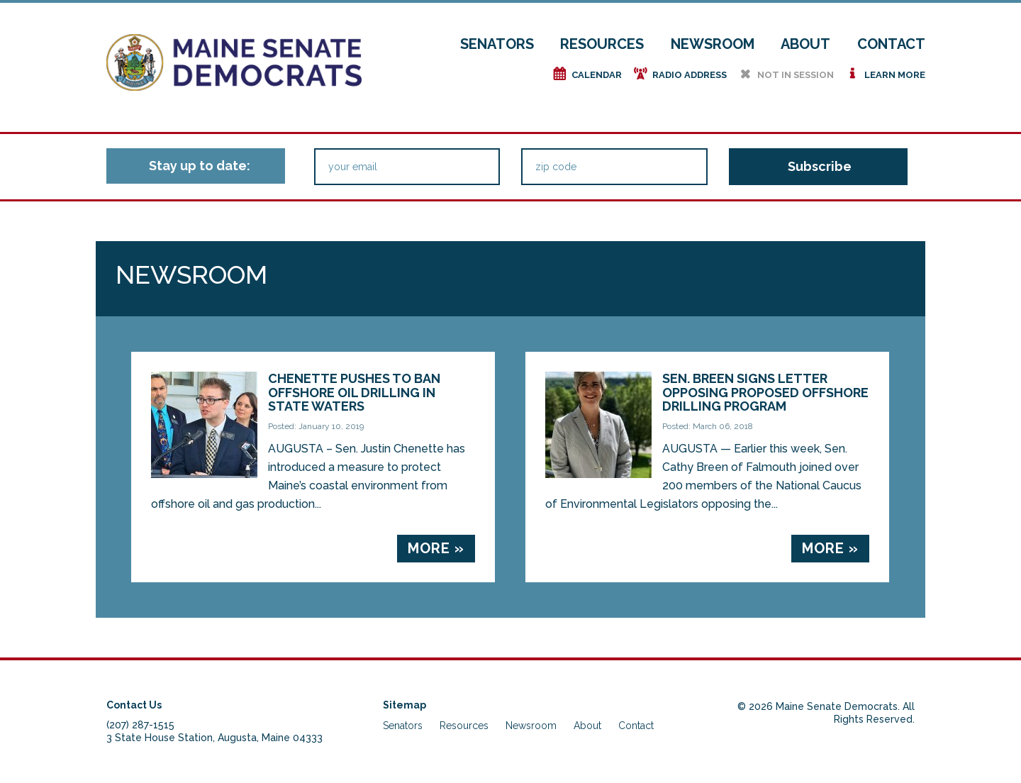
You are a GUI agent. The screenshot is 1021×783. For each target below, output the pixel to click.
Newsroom (712, 43)
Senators (497, 43)
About (805, 43)
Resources (602, 43)
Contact (891, 43)
